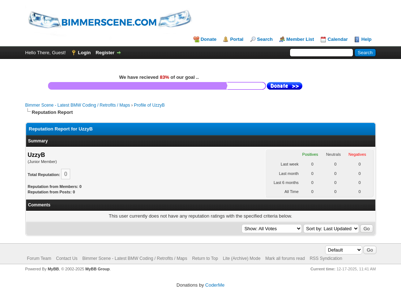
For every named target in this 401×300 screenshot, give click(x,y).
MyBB (53, 269)
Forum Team (39, 258)
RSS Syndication (326, 258)
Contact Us (66, 258)
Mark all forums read (285, 258)
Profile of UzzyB (149, 105)
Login (84, 52)
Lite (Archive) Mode (241, 258)
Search (265, 39)
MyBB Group (97, 269)
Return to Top (205, 258)
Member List (300, 39)
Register (105, 52)
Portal (236, 39)
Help (366, 39)
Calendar (338, 39)
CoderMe (215, 285)
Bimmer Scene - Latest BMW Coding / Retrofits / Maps (77, 105)
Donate (209, 39)
